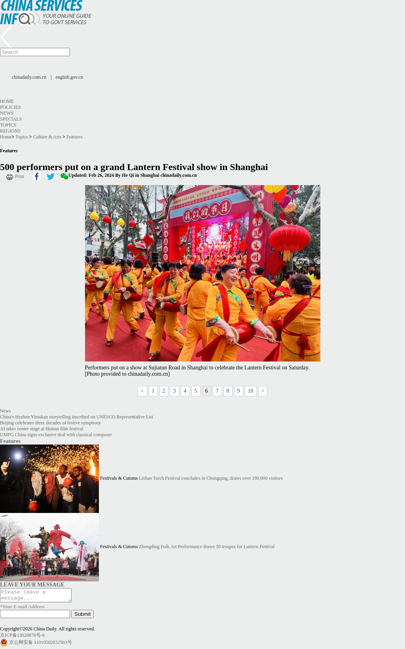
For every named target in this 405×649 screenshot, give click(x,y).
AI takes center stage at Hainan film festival (41, 428)
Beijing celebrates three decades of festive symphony (50, 423)
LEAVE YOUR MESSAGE (32, 584)
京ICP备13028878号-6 (22, 637)
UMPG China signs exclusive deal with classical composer (56, 434)
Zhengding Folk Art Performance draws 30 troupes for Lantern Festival (206, 546)
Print (19, 176)
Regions (10, 131)
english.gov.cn (69, 77)
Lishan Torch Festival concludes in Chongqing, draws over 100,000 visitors (210, 478)
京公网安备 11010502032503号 (40, 644)
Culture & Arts (47, 137)
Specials (11, 119)
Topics (8, 125)
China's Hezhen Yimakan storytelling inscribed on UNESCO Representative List (76, 417)
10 (251, 391)
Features (74, 137)
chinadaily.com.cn (29, 77)
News (6, 113)
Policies (10, 107)
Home (7, 101)
